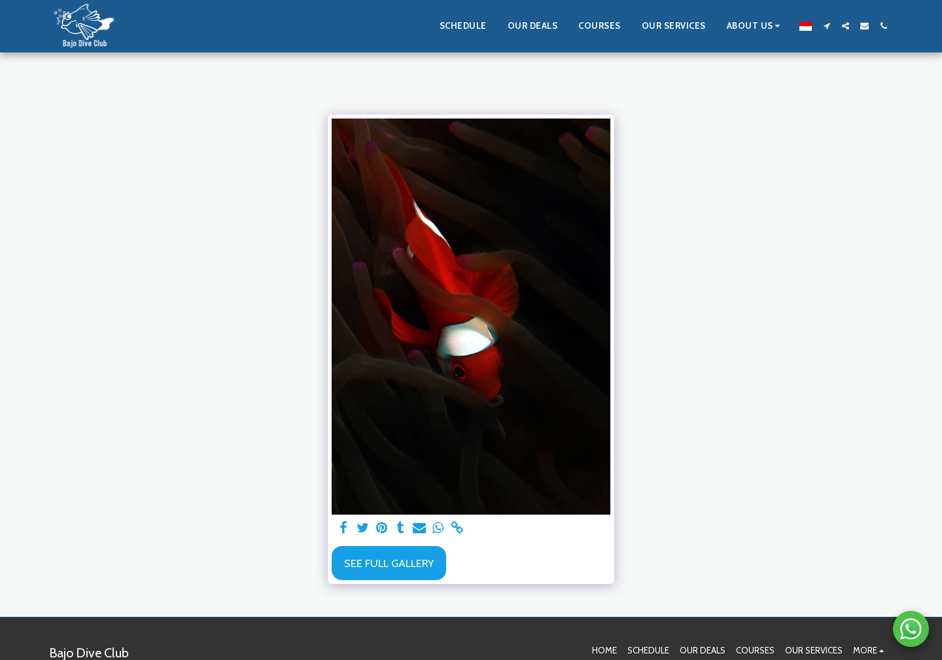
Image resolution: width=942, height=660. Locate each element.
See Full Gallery (389, 563)
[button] (755, 26)
